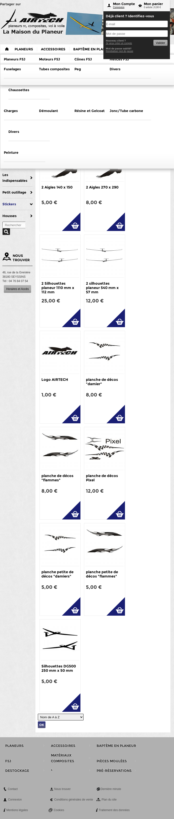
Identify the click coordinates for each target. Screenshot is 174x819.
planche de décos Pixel (102, 477)
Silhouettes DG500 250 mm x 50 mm (58, 668)
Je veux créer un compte (119, 43)
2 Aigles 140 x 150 (57, 187)
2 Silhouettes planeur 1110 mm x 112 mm (57, 287)
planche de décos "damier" (102, 381)
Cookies (59, 810)
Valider (160, 43)
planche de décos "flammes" (57, 477)
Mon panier (153, 4)
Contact (13, 789)
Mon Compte (124, 4)
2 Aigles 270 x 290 (102, 187)
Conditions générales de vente (73, 799)
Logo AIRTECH (54, 379)
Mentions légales (17, 810)
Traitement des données (114, 810)
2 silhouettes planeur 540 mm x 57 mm (102, 287)
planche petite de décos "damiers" (57, 574)
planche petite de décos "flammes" (102, 574)
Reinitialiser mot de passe (119, 51)
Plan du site (109, 799)
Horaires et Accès (17, 289)
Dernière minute (111, 789)
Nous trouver (62, 789)
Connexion (118, 7)
